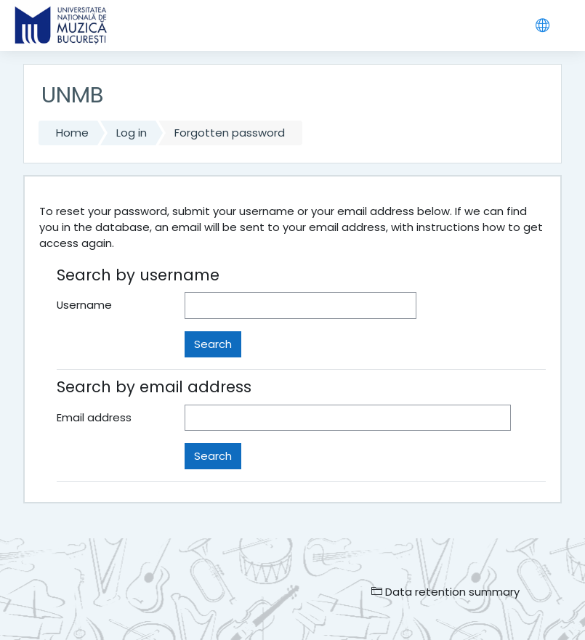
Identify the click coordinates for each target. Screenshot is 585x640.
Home (72, 132)
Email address (94, 417)
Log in (131, 132)
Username (84, 304)
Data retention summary (445, 591)
